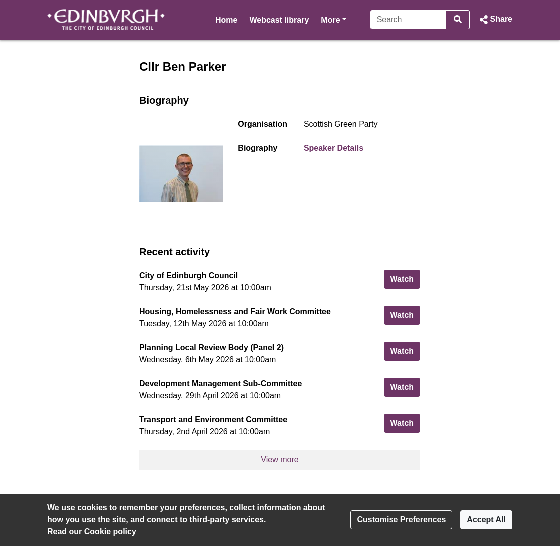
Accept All (486, 520)
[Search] (390, 20)
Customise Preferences (401, 520)
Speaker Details (334, 148)
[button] (495, 20)
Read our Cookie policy (92, 532)
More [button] (270, 19)
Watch (405, 278)
